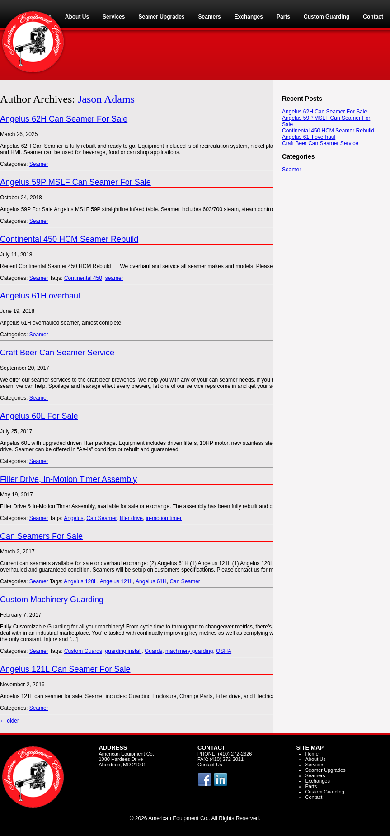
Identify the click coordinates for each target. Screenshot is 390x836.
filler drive (131, 518)
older (9, 721)
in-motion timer (164, 518)
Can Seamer (101, 518)
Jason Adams (106, 99)
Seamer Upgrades (325, 770)
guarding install (123, 651)
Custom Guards (83, 651)
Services (314, 764)
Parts (311, 786)
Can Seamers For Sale (41, 536)
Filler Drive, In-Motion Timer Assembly (68, 479)
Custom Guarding (324, 791)
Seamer (38, 164)
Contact (313, 797)
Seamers (315, 775)
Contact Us (209, 764)
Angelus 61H (151, 581)
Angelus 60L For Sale (39, 415)
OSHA (223, 651)
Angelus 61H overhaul (40, 295)
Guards (153, 651)
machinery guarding (189, 651)
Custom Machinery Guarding (51, 599)
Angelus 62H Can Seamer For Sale (63, 118)
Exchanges (317, 781)
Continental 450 (83, 278)
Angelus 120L (80, 581)
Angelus (73, 518)
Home (311, 753)
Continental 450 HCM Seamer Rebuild (69, 239)
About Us (315, 759)
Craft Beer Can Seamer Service (57, 352)
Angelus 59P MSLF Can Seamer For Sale (75, 182)
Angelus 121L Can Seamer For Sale (65, 669)
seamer (114, 278)
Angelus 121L (116, 581)
